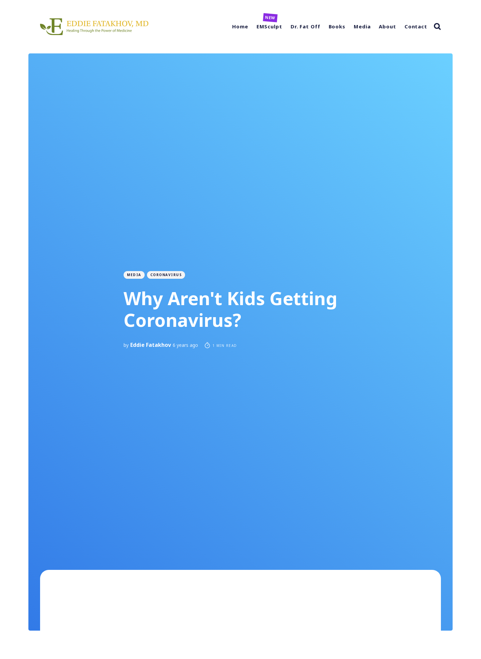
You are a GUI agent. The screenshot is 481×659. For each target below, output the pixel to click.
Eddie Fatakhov (150, 345)
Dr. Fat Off (305, 26)
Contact (416, 26)
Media (362, 26)
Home (240, 26)
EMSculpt (269, 26)
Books (337, 26)
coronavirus (166, 274)
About (387, 26)
